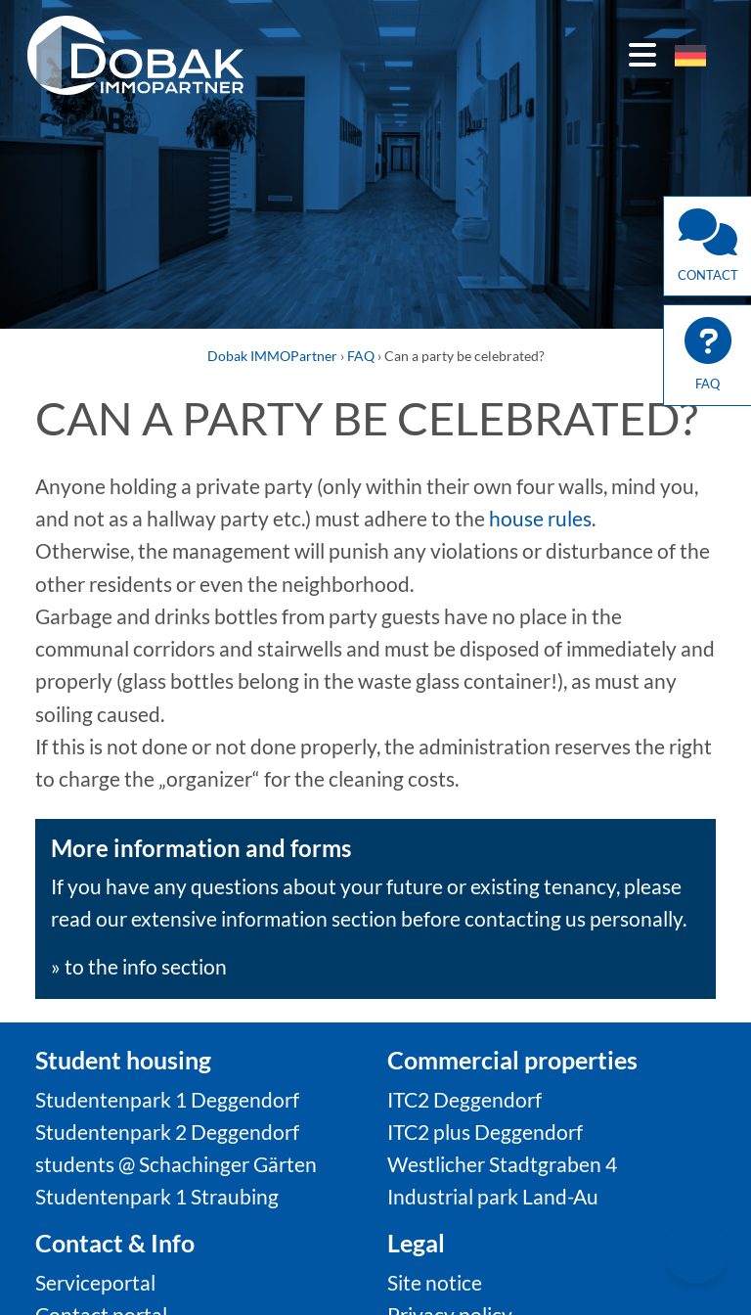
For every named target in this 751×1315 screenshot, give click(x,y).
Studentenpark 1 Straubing (157, 1196)
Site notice (434, 1282)
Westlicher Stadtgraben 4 (502, 1164)
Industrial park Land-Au (492, 1196)
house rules (540, 518)
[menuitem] (690, 56)
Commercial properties (512, 1059)
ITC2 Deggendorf (464, 1099)
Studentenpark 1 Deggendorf (167, 1099)
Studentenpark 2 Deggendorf (167, 1131)
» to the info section (139, 966)
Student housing (123, 1059)
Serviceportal (95, 1282)
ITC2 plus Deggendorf (485, 1131)
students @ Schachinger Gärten (176, 1164)
